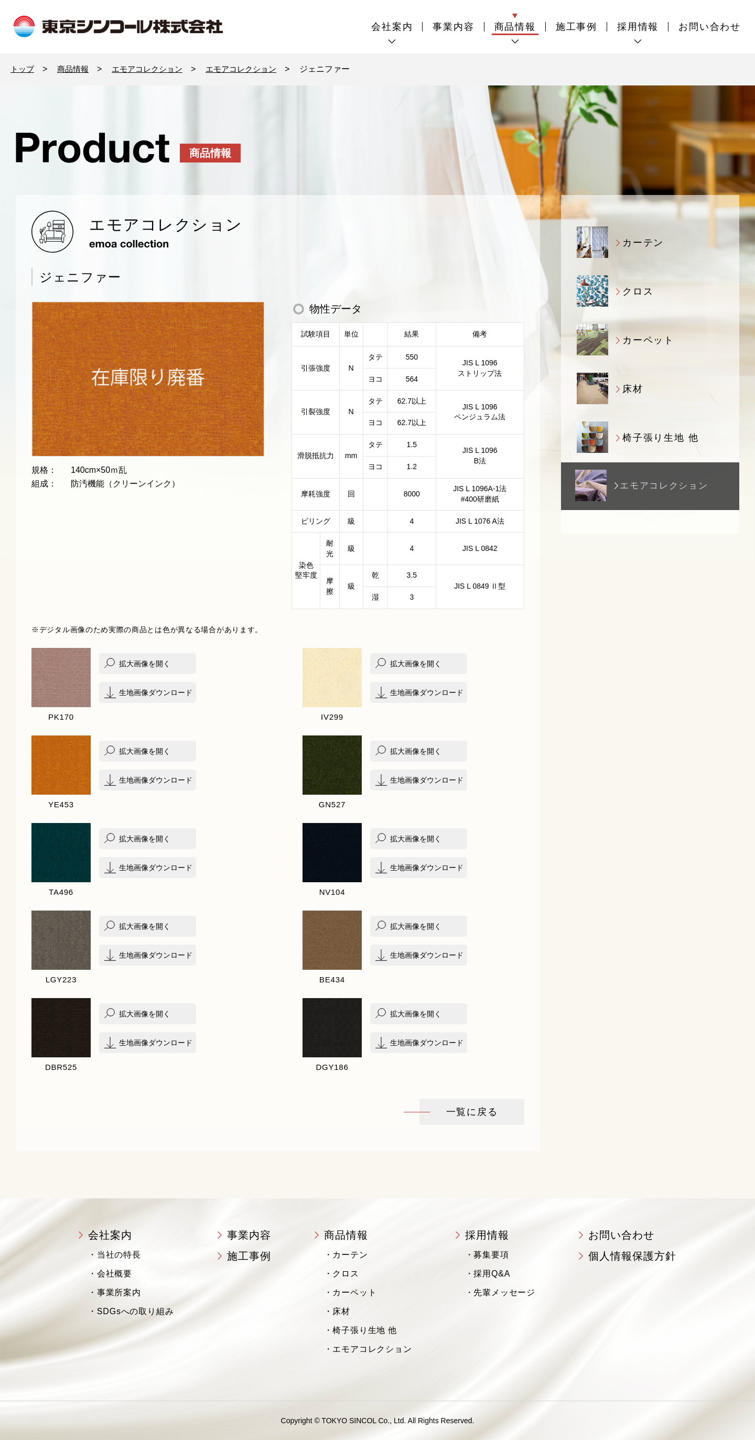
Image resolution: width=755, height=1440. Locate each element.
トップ (23, 68)
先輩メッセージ (504, 1292)
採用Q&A (491, 1273)
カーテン (350, 1254)
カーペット (354, 1292)
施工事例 (576, 26)
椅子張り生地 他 (364, 1330)
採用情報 (638, 26)
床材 (341, 1311)
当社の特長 (119, 1254)
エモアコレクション (153, 68)
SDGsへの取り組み (135, 1311)
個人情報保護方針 (632, 1256)
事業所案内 (119, 1292)
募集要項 (491, 1254)
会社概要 (114, 1273)
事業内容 (453, 26)
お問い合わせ (709, 26)
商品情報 (515, 26)
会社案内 (392, 26)
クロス (345, 1273)
